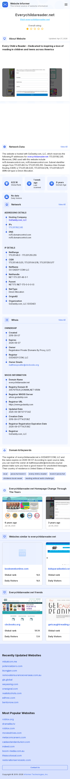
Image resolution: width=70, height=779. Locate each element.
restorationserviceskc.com (16, 760)
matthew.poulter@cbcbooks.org (24, 365)
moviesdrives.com (11, 732)
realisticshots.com (11, 693)
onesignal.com (10, 688)
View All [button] (63, 147)
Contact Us (35, 767)
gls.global (7, 679)
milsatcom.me (9, 661)
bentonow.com (10, 702)
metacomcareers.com (14, 737)
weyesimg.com (10, 684)
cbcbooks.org (12, 624)
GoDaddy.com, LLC (18, 220)
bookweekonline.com (16, 568)
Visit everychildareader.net (35, 19)
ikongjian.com (9, 670)
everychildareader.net (37, 156)
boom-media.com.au (13, 751)
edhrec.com (8, 697)
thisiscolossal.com (12, 755)
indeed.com (8, 746)
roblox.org (8, 719)
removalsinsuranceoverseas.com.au (21, 675)
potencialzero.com (12, 666)
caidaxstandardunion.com (16, 742)
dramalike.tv (8, 723)
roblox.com (8, 728)
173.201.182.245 (16, 227)
